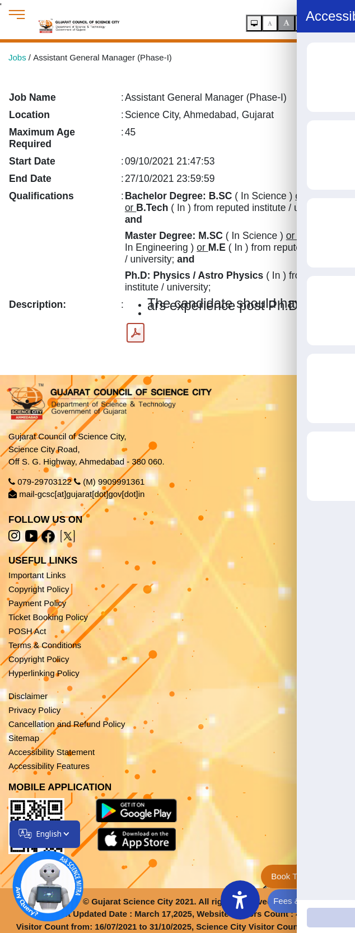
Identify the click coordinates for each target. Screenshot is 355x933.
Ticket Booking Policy (48, 617)
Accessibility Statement (51, 752)
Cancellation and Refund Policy (66, 724)
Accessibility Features (49, 766)
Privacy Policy (34, 710)
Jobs (17, 57)
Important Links (37, 575)
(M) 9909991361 (113, 481)
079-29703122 (44, 481)
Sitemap (23, 738)
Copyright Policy (38, 589)
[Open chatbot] (41, 879)
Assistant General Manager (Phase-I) (102, 57)
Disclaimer (28, 696)
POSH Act (27, 631)
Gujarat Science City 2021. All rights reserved (181, 901)
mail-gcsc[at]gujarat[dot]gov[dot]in (81, 494)
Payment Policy (37, 603)
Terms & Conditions (44, 645)
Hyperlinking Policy (44, 673)
